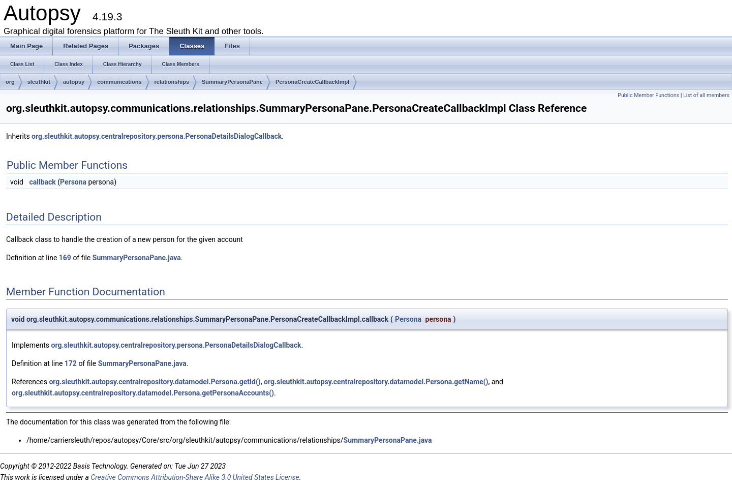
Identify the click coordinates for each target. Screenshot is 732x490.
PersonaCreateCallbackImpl (313, 82)
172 (71, 363)
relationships (172, 82)
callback (42, 182)
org (10, 82)
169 (65, 258)
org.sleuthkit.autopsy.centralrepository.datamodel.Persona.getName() (376, 382)
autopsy (73, 82)
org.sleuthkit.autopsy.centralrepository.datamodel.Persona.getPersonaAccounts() (143, 393)
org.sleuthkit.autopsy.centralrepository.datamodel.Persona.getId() (154, 382)
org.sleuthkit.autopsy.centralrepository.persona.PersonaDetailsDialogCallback (157, 136)
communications (119, 82)
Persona (73, 182)
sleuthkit (38, 82)
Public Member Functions (648, 95)
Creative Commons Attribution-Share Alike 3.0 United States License (194, 477)
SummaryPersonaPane (232, 82)
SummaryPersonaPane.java (137, 258)
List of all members (706, 95)
